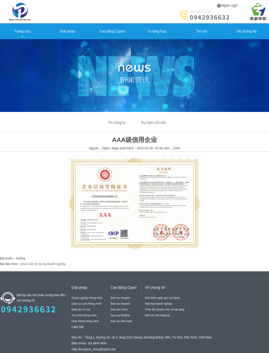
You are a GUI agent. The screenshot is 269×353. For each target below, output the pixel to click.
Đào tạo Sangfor (120, 298)
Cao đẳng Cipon (112, 31)
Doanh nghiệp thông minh (87, 298)
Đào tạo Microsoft (121, 321)
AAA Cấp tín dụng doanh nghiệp (43, 264)
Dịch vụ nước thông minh (87, 303)
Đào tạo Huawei (120, 303)
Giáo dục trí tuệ (81, 309)
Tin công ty (117, 122)
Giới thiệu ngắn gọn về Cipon (162, 298)
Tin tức (201, 31)
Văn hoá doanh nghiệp (158, 303)
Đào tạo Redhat (120, 315)
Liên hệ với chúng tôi (157, 315)
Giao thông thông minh (85, 321)
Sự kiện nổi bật (153, 122)
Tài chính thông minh (84, 315)
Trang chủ (22, 31)
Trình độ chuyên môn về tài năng (164, 309)
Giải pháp (67, 31)
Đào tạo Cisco (119, 309)
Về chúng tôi (246, 31)
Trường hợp (157, 31)
